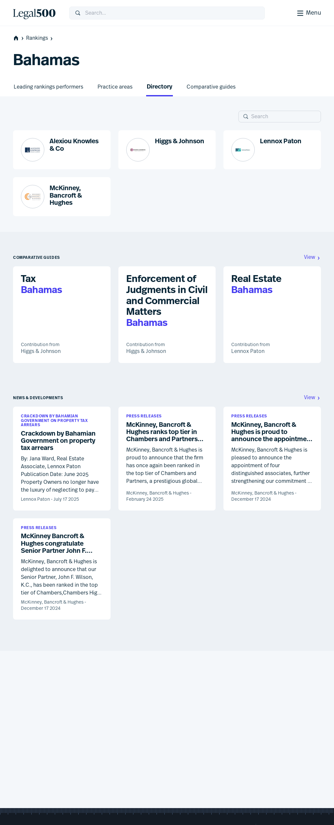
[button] (62, 149)
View (312, 257)
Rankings (40, 38)
